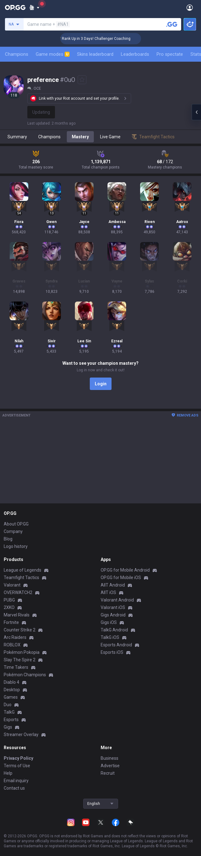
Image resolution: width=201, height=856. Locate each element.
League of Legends (22, 570)
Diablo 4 (11, 682)
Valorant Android (117, 599)
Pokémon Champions (25, 674)
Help (8, 773)
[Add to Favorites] (82, 79)
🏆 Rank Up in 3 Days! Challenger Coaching (101, 38)
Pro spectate (170, 54)
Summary (17, 136)
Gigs (8, 727)
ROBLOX (12, 644)
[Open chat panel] (196, 112)
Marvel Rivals (17, 614)
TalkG (9, 712)
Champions (16, 54)
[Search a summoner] (171, 24)
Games (11, 697)
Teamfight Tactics (21, 577)
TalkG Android (114, 629)
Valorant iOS (113, 607)
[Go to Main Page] (15, 7)
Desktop (12, 689)
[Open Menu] (189, 7)
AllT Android (113, 585)
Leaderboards (135, 54)
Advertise (110, 765)
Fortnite (11, 622)
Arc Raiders (15, 637)
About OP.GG (16, 523)
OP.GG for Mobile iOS (121, 577)
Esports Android (116, 644)
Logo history (16, 546)
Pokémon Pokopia (21, 652)
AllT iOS (108, 592)
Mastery (80, 136)
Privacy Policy (18, 758)
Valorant (12, 585)
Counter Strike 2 (19, 629)
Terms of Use (17, 765)
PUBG (9, 599)
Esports (11, 719)
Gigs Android (113, 614)
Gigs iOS (109, 622)
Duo (7, 704)
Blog (8, 538)
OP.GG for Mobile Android (125, 570)
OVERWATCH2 (18, 592)
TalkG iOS (110, 637)
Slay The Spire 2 (19, 659)
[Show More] (34, 7)
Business (109, 758)
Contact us (14, 788)
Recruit (108, 773)
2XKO (9, 607)
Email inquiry (16, 780)
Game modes (53, 54)
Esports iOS (112, 652)
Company (13, 531)
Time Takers (16, 667)
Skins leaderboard (95, 54)
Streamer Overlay (21, 734)
